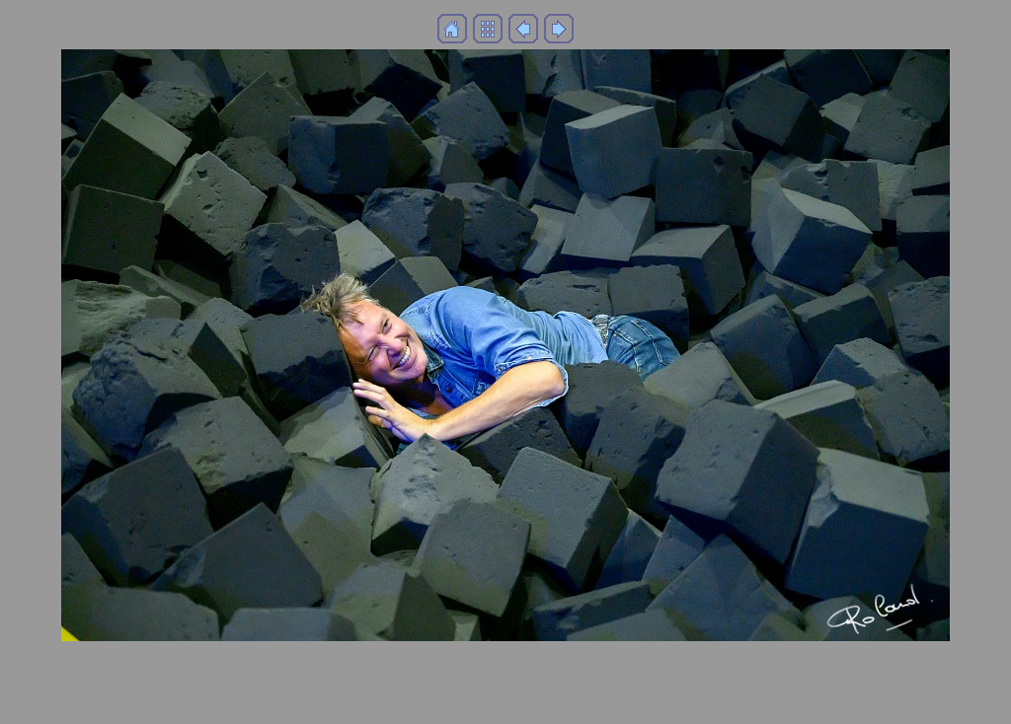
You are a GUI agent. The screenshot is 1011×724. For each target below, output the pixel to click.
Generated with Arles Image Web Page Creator (505, 699)
